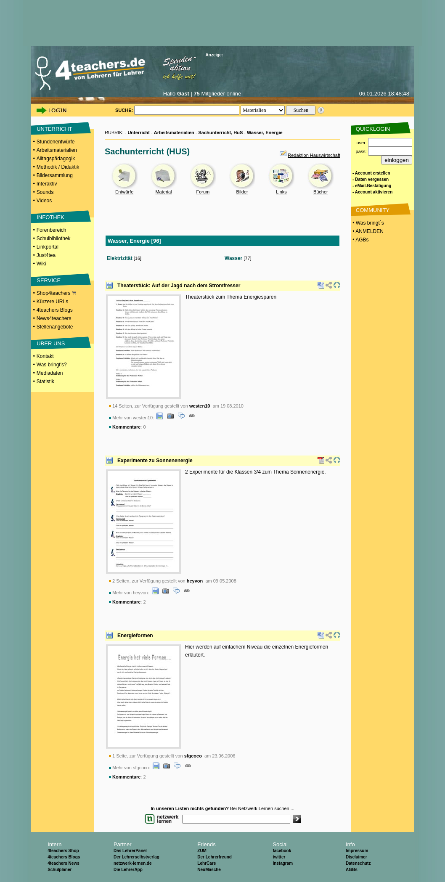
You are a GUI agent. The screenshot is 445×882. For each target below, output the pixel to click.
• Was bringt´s (367, 223)
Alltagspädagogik (56, 159)
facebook (282, 850)
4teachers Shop (63, 850)
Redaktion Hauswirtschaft (314, 155)
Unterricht (138, 132)
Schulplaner (60, 869)
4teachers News (63, 863)
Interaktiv (47, 184)
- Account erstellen (371, 173)
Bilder (242, 191)
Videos (44, 201)
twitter (279, 857)
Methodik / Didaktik (58, 167)
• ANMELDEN (367, 231)
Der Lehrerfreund (214, 857)
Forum (202, 191)
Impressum (357, 850)
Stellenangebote (55, 327)
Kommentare (126, 426)
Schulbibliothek (54, 238)
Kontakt (45, 356)
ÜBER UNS (51, 343)
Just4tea (46, 255)
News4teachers (54, 318)
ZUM (202, 850)
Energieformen (135, 635)
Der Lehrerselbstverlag (136, 857)
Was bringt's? (52, 365)
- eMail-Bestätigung (371, 185)
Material (163, 191)
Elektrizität (119, 258)
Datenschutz (358, 863)
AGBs (352, 869)
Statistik (45, 381)
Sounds (45, 192)
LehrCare (206, 863)
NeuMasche (209, 869)
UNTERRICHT (54, 129)
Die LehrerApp (128, 869)
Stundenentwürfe (56, 142)
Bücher (320, 191)
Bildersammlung (55, 175)
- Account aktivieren (372, 192)
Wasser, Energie (265, 132)
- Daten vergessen (370, 179)
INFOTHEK (50, 217)
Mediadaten (50, 373)
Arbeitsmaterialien (57, 150)
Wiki (41, 264)
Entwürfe (124, 191)
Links (281, 191)
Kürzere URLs (52, 302)
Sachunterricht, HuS (221, 132)
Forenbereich (51, 230)
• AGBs (360, 240)
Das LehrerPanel (130, 850)
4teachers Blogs (55, 310)
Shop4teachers (56, 293)
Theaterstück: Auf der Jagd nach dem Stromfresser (178, 286)
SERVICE (49, 280)
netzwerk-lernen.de (133, 863)
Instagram (283, 863)
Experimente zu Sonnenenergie (155, 461)
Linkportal (47, 247)
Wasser (233, 258)
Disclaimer (356, 857)
